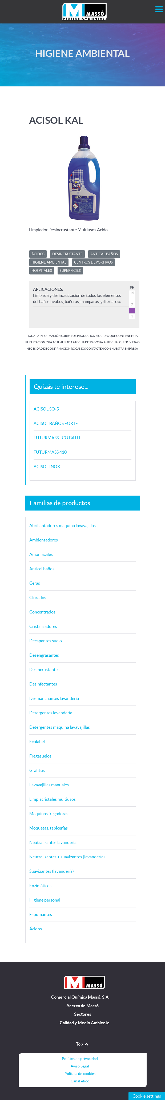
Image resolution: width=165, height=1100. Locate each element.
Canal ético (80, 1081)
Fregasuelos (40, 756)
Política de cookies (80, 1073)
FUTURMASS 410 (50, 452)
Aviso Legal (80, 1066)
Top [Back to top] (82, 1044)
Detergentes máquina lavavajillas (59, 727)
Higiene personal (44, 900)
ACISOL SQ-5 (46, 408)
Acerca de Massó (82, 1005)
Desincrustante (67, 254)
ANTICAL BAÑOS (104, 254)
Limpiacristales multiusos (52, 799)
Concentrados (42, 611)
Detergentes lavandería (50, 712)
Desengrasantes (44, 655)
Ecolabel (37, 741)
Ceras (34, 583)
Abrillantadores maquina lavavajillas (62, 525)
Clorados (37, 597)
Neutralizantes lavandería (53, 842)
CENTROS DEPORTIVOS (93, 262)
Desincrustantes (44, 669)
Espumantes (40, 914)
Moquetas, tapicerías (48, 828)
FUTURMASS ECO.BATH (57, 437)
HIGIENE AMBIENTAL (48, 262)
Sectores (82, 1014)
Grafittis (37, 770)
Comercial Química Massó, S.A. (80, 997)
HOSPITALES (41, 271)
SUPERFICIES (70, 271)
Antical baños (41, 568)
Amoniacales (41, 554)
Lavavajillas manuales (49, 784)
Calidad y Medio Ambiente (85, 1023)
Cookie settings (146, 1096)
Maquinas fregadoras (48, 813)
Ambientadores (43, 539)
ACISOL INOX (47, 466)
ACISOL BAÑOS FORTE (56, 423)
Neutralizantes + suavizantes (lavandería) (67, 856)
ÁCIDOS (38, 254)
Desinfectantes (43, 683)
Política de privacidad (80, 1059)
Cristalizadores (43, 626)
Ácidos (35, 928)
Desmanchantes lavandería (54, 698)
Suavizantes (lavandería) (51, 871)
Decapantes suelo (45, 640)
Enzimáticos (40, 885)
